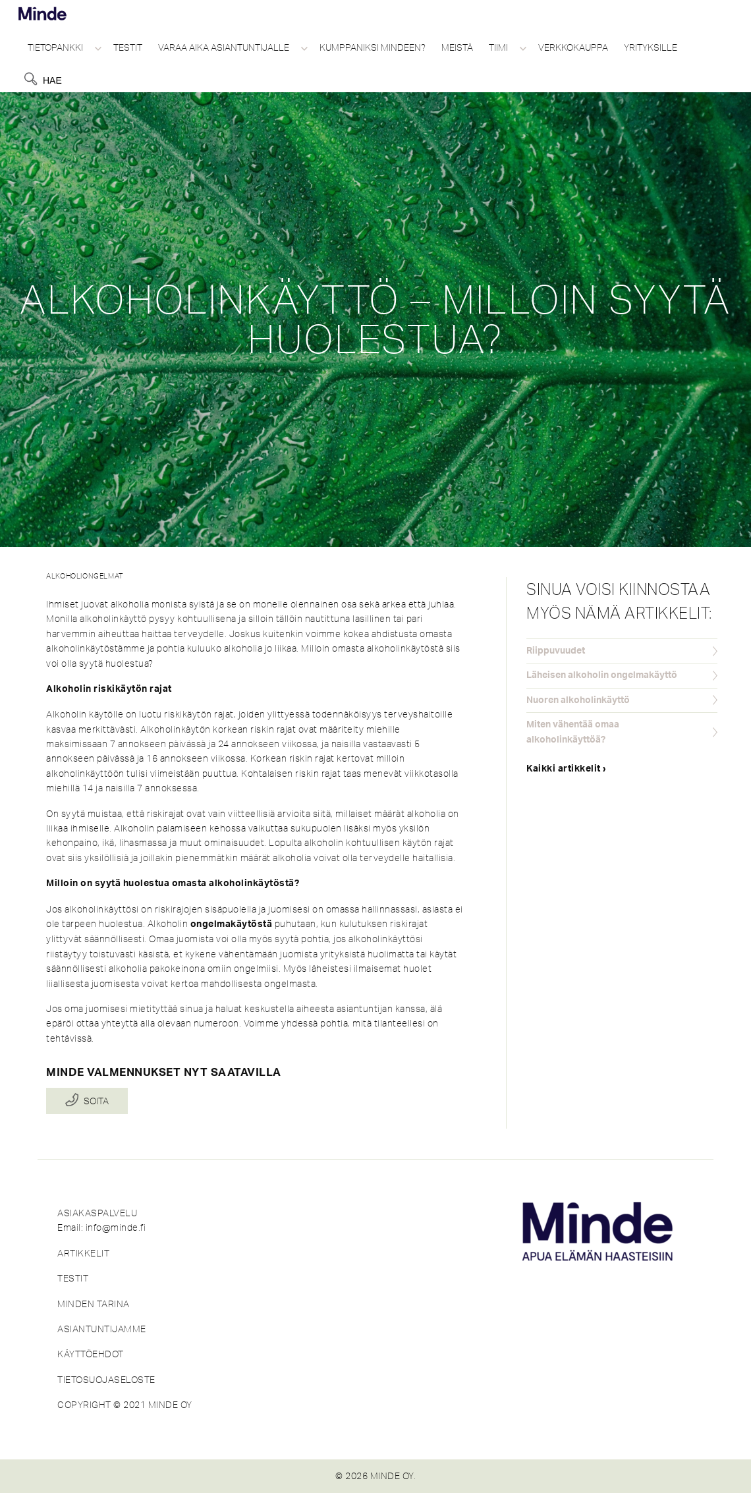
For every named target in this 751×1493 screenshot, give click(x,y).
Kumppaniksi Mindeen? (373, 47)
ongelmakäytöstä (231, 924)
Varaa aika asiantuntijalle (223, 47)
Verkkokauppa (573, 47)
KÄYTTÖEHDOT (90, 1354)
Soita (96, 1101)
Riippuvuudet (555, 651)
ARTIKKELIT (83, 1253)
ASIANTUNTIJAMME (101, 1329)
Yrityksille (650, 47)
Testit (127, 47)
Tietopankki (55, 47)
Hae (52, 80)
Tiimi (498, 47)
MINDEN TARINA (93, 1304)
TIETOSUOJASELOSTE (106, 1380)
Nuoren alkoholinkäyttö (578, 700)
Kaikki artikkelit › (566, 769)
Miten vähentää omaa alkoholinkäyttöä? (572, 732)
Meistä (457, 47)
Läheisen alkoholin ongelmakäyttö (601, 675)
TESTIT (72, 1278)
